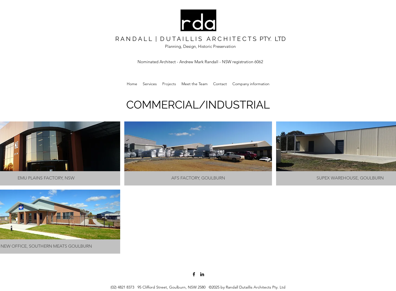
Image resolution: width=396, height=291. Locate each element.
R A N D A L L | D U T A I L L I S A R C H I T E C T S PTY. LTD (200, 38)
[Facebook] (194, 274)
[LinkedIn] (202, 274)
